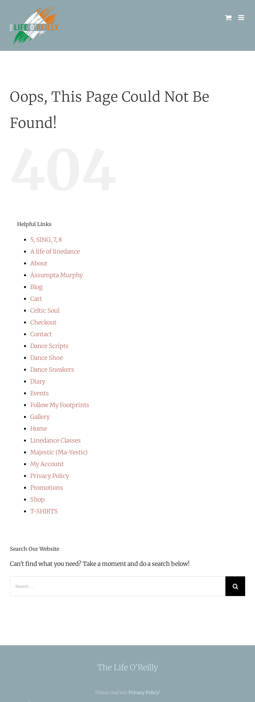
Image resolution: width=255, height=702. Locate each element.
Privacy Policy (49, 476)
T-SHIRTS (44, 511)
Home (38, 428)
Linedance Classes (55, 440)
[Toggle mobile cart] (228, 17)
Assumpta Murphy (56, 275)
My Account (47, 464)
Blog (36, 287)
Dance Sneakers (52, 369)
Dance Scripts (49, 346)
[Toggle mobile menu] (241, 17)
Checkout (43, 322)
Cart (36, 298)
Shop (37, 499)
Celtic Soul (44, 310)
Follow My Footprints (59, 405)
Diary (37, 381)
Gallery (40, 417)
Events (39, 393)
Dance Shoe (46, 357)
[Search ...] (117, 586)
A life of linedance (55, 251)
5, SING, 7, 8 (46, 239)
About (38, 263)
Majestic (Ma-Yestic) (59, 452)
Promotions (46, 487)
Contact (41, 334)
